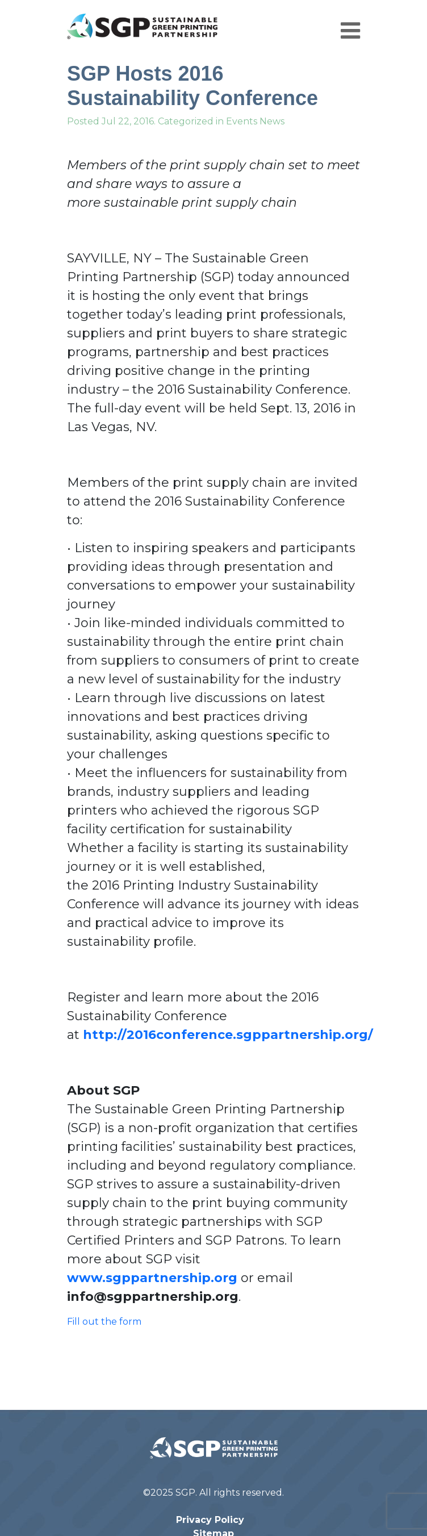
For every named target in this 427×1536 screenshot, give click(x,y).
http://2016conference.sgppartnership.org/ (229, 1034)
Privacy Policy (210, 1519)
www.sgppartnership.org (152, 1277)
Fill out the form (104, 1321)
